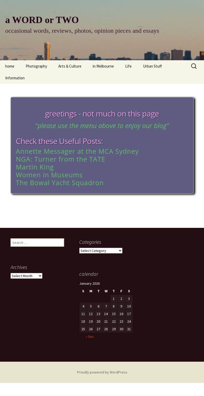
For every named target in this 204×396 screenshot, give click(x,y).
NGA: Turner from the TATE (61, 159)
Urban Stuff (152, 66)
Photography (36, 66)
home (9, 66)
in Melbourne (103, 66)
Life (128, 66)
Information (15, 77)
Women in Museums (49, 174)
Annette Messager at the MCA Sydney (77, 151)
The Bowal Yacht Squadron (60, 182)
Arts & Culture (69, 66)
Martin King (35, 166)
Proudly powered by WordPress (102, 372)
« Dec (82, 343)
